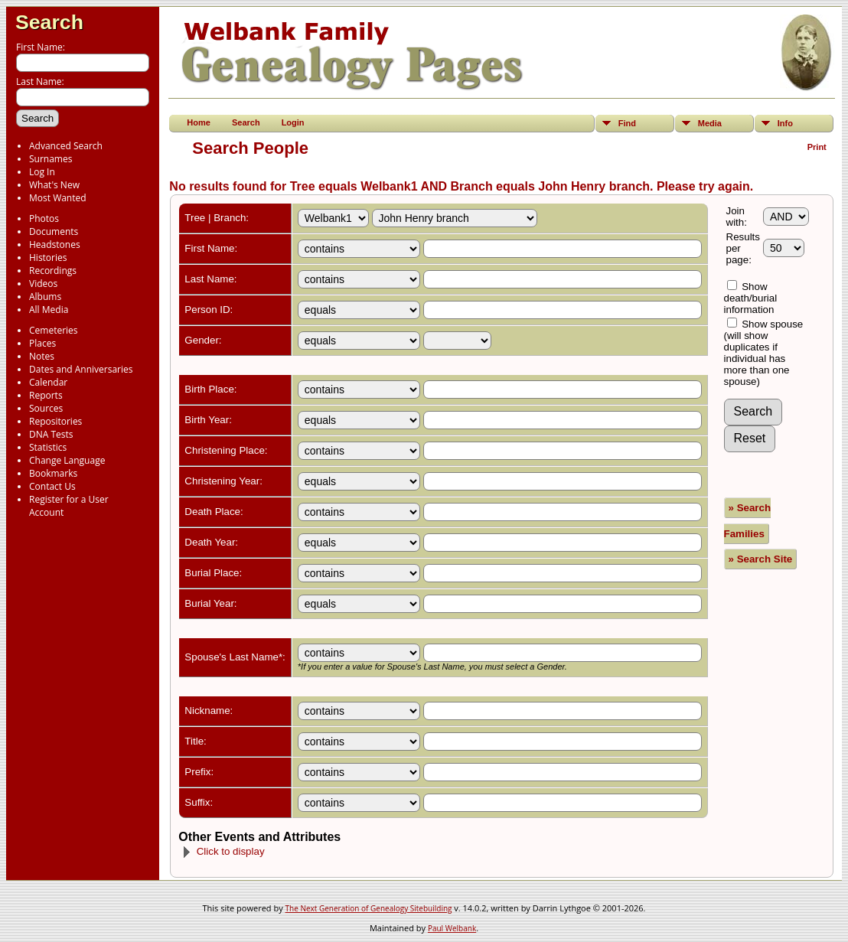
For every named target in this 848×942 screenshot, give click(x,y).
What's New (54, 184)
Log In (42, 171)
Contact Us (52, 486)
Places (42, 343)
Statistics (48, 447)
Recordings (53, 270)
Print (817, 147)
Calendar (48, 382)
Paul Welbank (452, 928)
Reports (46, 395)
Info (785, 123)
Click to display (223, 851)
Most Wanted (57, 197)
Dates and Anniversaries (80, 369)
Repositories (55, 421)
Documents (53, 231)
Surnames (50, 158)
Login (293, 122)
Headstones (54, 244)
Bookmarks (53, 473)
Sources (46, 408)
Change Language (67, 460)
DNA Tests (51, 434)
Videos (43, 283)
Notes (41, 356)
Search (49, 22)
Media (710, 123)
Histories (48, 257)
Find (627, 123)
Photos (44, 218)
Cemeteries (53, 330)
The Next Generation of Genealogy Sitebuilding (368, 908)
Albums (45, 296)
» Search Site (761, 559)
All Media (48, 309)
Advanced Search (66, 145)
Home (198, 122)
